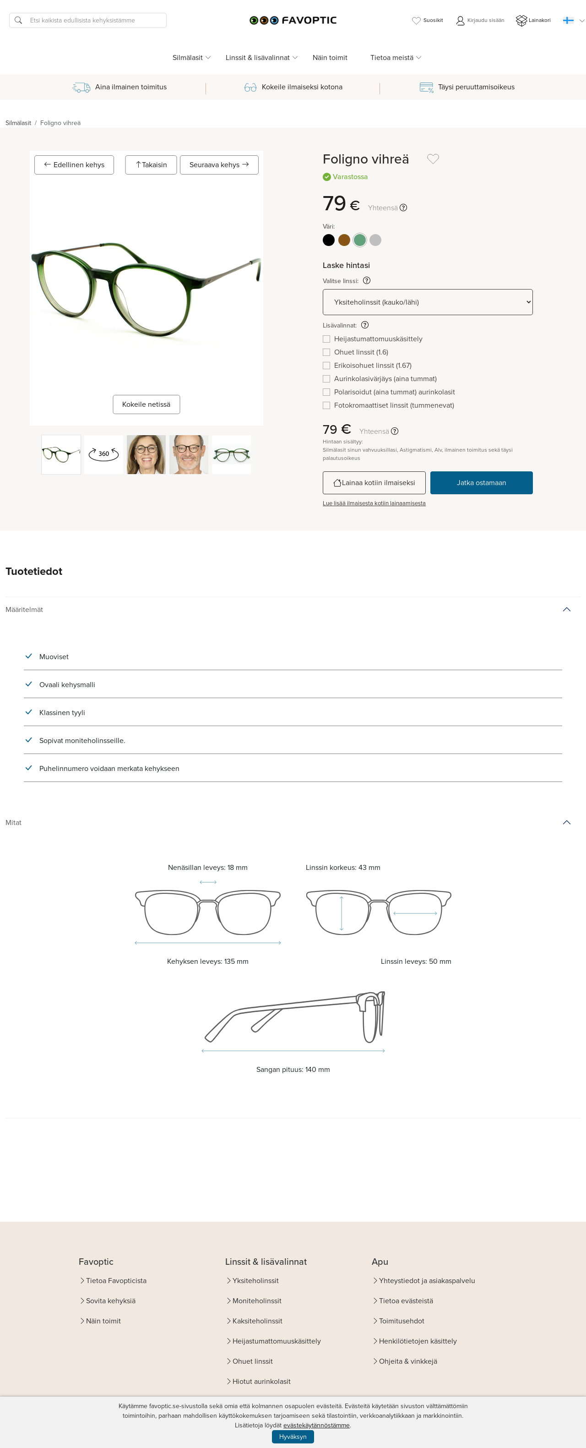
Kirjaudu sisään (480, 21)
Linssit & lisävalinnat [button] (258, 57)
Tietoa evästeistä (406, 1300)
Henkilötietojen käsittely (418, 1341)
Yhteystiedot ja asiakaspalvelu (427, 1280)
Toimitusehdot (401, 1321)
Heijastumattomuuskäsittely (277, 1341)
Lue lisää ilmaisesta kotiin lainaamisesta (374, 503)
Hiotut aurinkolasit (262, 1381)
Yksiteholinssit (256, 1280)
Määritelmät (24, 609)
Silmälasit (18, 123)
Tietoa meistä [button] (391, 57)
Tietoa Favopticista (116, 1280)
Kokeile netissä (146, 404)
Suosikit (427, 21)
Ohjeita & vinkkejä (408, 1361)
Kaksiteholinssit (257, 1321)
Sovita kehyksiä (111, 1300)
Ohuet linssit (253, 1361)
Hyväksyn (293, 1437)
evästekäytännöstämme (316, 1425)
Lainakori (533, 21)
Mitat (13, 822)
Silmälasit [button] (188, 57)
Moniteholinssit (257, 1300)
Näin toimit (330, 57)
